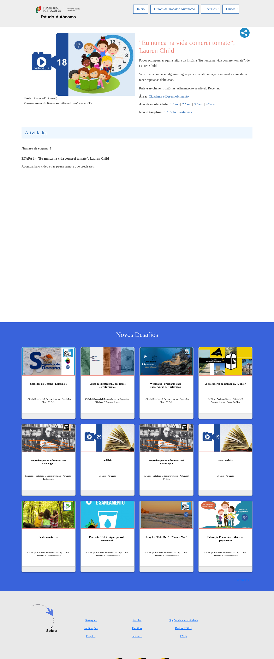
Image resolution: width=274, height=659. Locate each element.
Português (185, 112)
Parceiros (137, 636)
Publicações (91, 628)
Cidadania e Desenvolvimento (169, 96)
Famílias (137, 628)
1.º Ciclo (170, 112)
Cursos (230, 9)
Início (141, 9)
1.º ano (174, 104)
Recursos (210, 9)
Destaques (91, 620)
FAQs (183, 636)
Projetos (90, 636)
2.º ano (186, 104)
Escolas (137, 620)
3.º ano (198, 104)
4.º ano (210, 104)
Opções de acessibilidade (183, 620)
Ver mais (241, 580)
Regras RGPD (183, 628)
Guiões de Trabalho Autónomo (174, 9)
